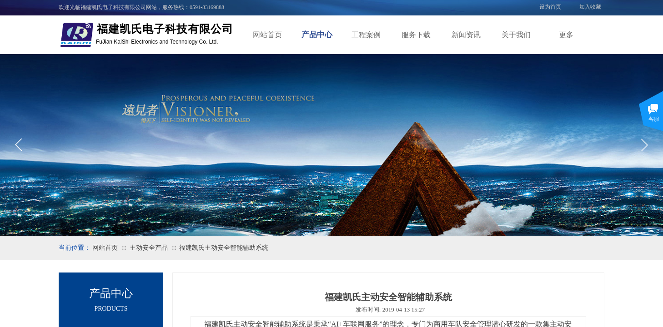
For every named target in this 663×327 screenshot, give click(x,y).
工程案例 (366, 35)
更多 (566, 35)
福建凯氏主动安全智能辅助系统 (223, 247)
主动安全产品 (149, 247)
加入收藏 (590, 7)
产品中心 (316, 34)
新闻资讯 (466, 35)
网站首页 (267, 35)
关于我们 (516, 35)
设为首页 (550, 7)
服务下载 (416, 35)
